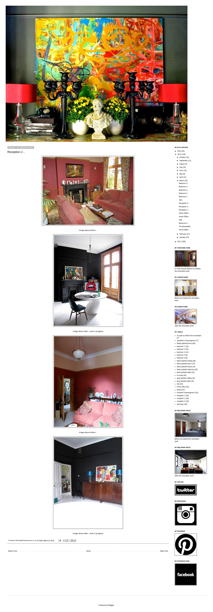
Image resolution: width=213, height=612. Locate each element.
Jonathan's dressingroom (186, 341)
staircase (180, 404)
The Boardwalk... (185, 226)
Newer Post (12, 551)
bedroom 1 (181, 346)
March (182, 181)
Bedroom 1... (184, 197)
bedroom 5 (181, 358)
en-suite (180, 375)
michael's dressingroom (186, 393)
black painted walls (184, 372)
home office (181, 387)
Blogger (111, 605)
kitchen (179, 390)
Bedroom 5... (184, 183)
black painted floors (184, 364)
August (182, 164)
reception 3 (181, 401)
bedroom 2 (181, 349)
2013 (179, 151)
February (183, 234)
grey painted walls (183, 381)
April (181, 177)
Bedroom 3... (184, 190)
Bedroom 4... (184, 187)
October (182, 157)
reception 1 (181, 396)
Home (88, 551)
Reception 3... (184, 203)
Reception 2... (184, 207)
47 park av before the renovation (189, 336)
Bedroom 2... (184, 193)
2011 (179, 242)
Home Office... (184, 213)
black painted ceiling (184, 361)
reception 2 (181, 398)
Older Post (164, 551)
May (181, 174)
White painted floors (184, 343)
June (181, 170)
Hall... (181, 200)
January (182, 237)
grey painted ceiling (184, 378)
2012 (179, 154)
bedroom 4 (181, 355)
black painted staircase (185, 369)
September (183, 161)
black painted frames (185, 367)
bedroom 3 (181, 352)
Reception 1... (184, 210)
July (181, 167)
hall (178, 384)
